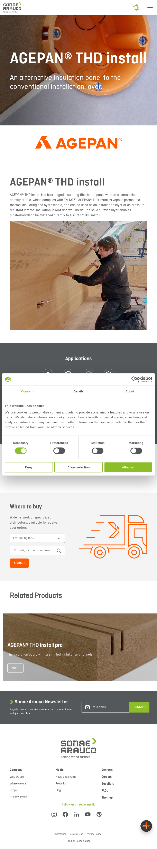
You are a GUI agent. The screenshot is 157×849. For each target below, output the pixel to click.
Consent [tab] (27, 391)
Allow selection (78, 467)
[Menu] (150, 7)
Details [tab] (78, 391)
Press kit (61, 783)
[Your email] (109, 707)
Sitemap (107, 797)
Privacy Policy (93, 834)
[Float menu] (146, 826)
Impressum (60, 834)
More (15, 668)
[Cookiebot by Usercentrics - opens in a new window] (134, 379)
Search (19, 563)
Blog (58, 790)
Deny (29, 467)
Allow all (128, 467)
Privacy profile (18, 797)
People (14, 790)
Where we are (18, 783)
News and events (66, 777)
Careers (106, 777)
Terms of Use (76, 834)
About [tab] (129, 391)
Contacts (107, 770)
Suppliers (107, 783)
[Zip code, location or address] (34, 550)
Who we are (17, 777)
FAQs (104, 790)
